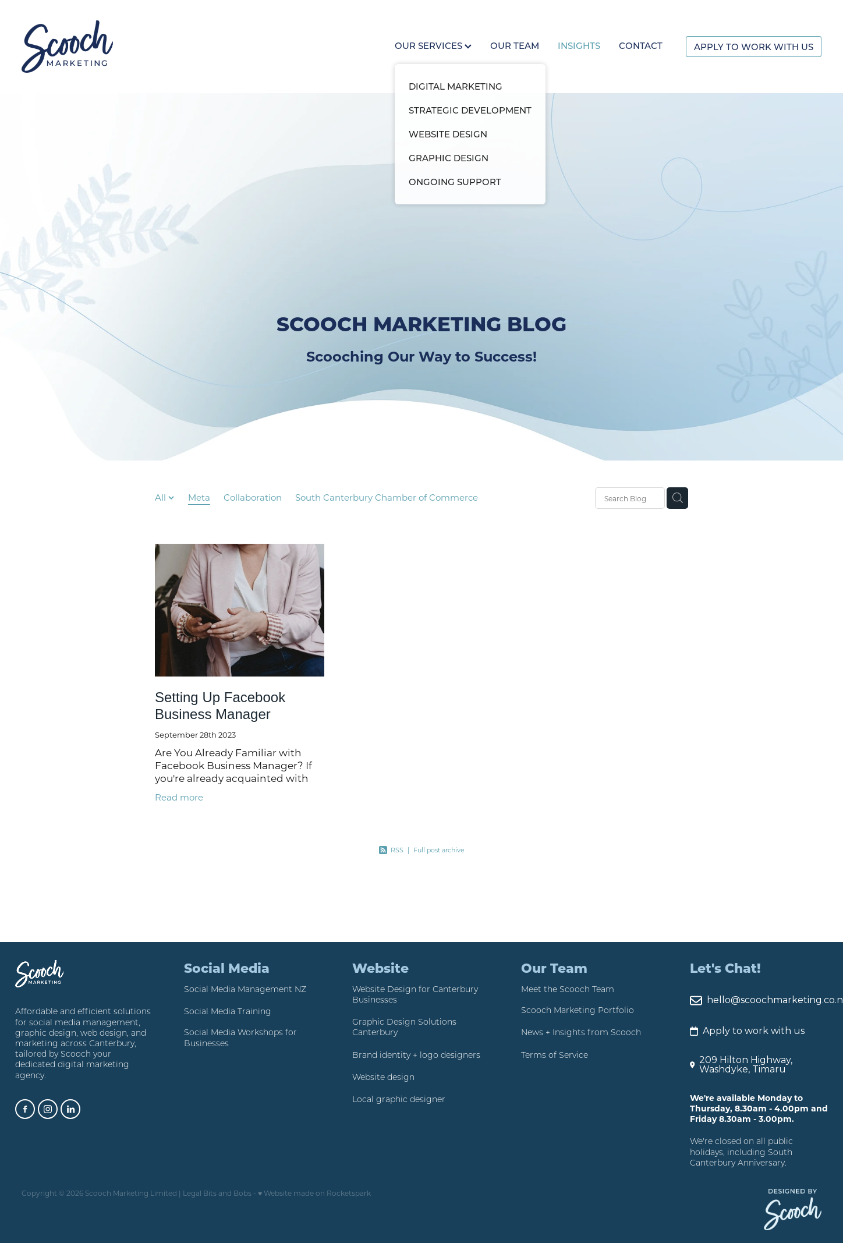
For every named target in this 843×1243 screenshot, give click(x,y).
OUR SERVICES (433, 45)
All (161, 497)
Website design (383, 1077)
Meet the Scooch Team (567, 989)
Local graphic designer (398, 1099)
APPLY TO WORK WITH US (753, 46)
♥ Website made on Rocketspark (314, 1193)
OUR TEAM (514, 45)
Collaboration (253, 497)
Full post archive (439, 850)
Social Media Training (227, 1011)
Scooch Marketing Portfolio (577, 1010)
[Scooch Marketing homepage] (102, 46)
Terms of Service (554, 1055)
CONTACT (641, 45)
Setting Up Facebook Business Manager (220, 705)
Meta (199, 497)
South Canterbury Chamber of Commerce (386, 497)
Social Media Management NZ (245, 989)
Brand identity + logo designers (416, 1055)
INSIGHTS (579, 45)
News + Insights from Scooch (581, 1032)
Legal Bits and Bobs (217, 1193)
